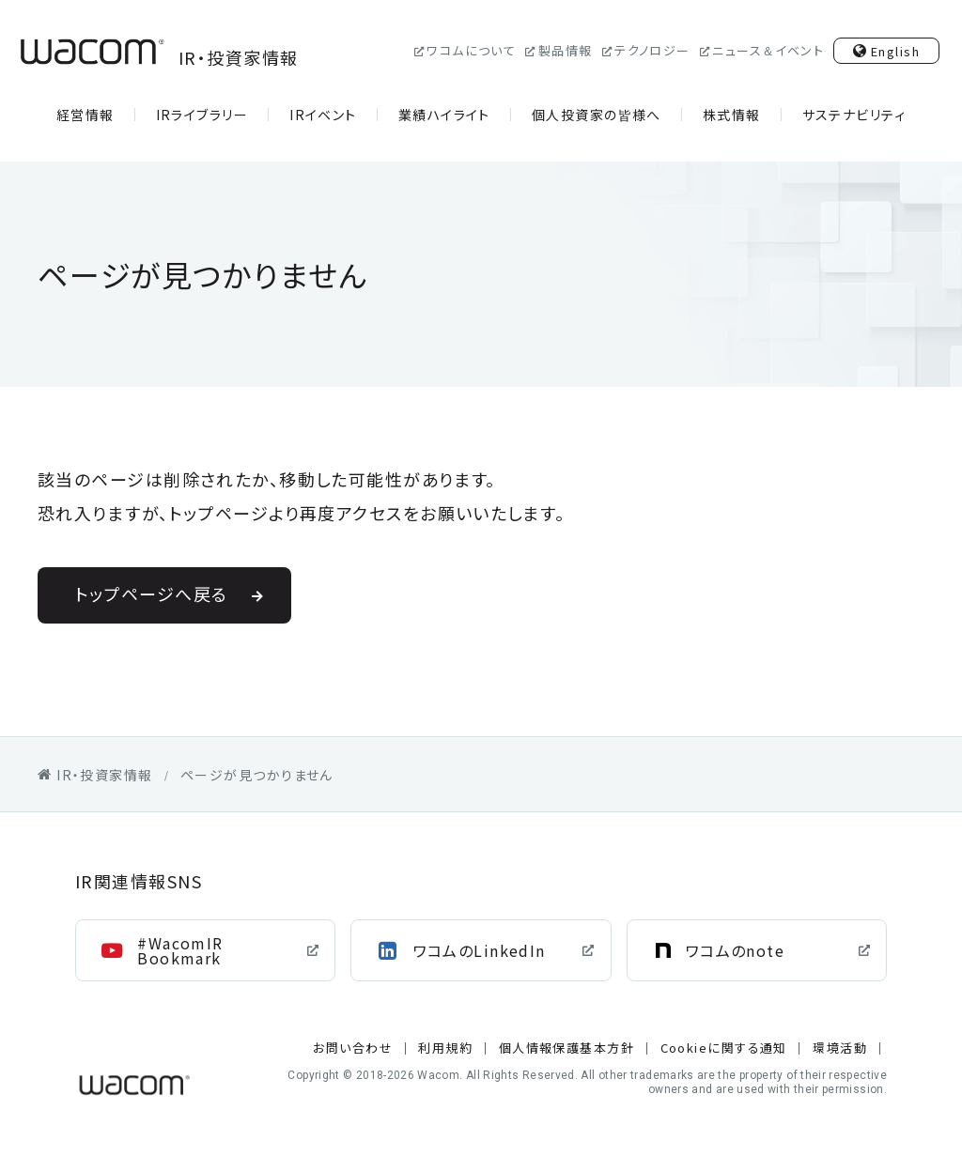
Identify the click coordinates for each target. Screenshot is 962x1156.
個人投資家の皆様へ (596, 114)
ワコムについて (471, 50)
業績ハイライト (444, 114)
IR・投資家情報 (157, 52)
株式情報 (732, 114)
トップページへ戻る (151, 593)
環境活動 (840, 1047)
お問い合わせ (353, 1047)
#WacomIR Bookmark (180, 950)
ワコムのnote (735, 950)
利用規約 (445, 1047)
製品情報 (565, 50)
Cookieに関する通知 (723, 1047)
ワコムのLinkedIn (479, 950)
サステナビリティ (854, 114)
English (895, 51)
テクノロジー (652, 50)
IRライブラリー (202, 114)
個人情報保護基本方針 (566, 1047)
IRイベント (323, 114)
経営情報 (85, 114)
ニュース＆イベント (768, 50)
